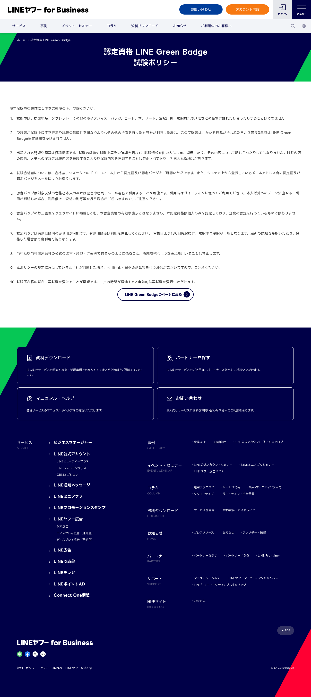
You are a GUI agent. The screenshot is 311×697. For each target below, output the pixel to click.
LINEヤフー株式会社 (79, 668)
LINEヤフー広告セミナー (210, 471)
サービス (19, 26)
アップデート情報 (254, 532)
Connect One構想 (72, 595)
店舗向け (220, 442)
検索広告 (62, 526)
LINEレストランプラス (71, 468)
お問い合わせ (201, 9)
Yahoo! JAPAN (51, 668)
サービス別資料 (204, 510)
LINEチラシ (64, 573)
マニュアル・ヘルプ (207, 578)
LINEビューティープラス (73, 461)
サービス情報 (231, 487)
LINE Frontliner (269, 555)
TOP (287, 630)
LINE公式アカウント (72, 454)
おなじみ (200, 601)
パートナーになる (237, 555)
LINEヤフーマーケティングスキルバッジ (220, 584)
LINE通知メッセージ (72, 485)
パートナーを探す (205, 555)
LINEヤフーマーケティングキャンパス (253, 578)
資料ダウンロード (144, 26)
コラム (112, 26)
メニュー (301, 9)
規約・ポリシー (27, 668)
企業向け (200, 442)
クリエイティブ (204, 494)
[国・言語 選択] (304, 26)
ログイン (282, 14)
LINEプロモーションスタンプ (80, 508)
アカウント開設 (247, 9)
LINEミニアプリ (68, 496)
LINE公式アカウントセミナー (213, 464)
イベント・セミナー (77, 26)
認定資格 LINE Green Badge (50, 40)
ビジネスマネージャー (73, 443)
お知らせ (179, 26)
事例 (43, 26)
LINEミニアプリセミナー (257, 464)
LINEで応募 (64, 561)
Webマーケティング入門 (265, 487)
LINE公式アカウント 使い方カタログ (259, 442)
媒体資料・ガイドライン (239, 510)
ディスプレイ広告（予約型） (75, 539)
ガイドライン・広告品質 (238, 494)
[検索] (292, 26)
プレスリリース (204, 532)
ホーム (21, 40)
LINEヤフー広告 (68, 519)
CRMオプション (67, 474)
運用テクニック (204, 487)
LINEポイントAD (69, 584)
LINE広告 (62, 550)
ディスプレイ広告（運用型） (75, 533)
